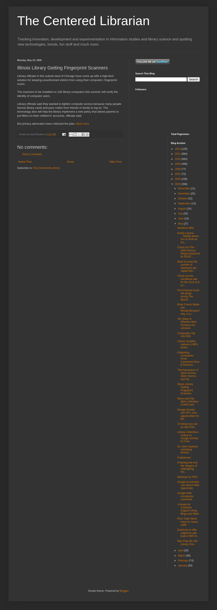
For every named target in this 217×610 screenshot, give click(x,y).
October (183, 198)
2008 (178, 169)
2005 (178, 184)
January (183, 565)
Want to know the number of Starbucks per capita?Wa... (187, 266)
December (184, 188)
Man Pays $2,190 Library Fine (187, 543)
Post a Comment (32, 154)
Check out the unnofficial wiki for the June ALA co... (188, 280)
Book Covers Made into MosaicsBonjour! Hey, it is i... (188, 309)
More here (82, 123)
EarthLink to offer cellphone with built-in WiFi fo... (188, 533)
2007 (178, 174)
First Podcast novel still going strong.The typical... (188, 295)
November (184, 193)
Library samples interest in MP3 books (187, 344)
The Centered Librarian (83, 21)
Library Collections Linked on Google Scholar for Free (188, 437)
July (180, 213)
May (180, 223)
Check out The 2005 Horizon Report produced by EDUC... (188, 252)
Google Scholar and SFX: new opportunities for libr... (188, 414)
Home (70, 161)
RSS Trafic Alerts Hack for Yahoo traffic (187, 521)
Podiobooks (184, 457)
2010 (178, 159)
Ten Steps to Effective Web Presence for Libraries (186, 323)
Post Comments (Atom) (46, 168)
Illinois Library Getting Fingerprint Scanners (185, 389)
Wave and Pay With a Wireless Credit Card (187, 401)
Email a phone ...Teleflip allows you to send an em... (188, 238)
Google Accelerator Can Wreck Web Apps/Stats (188, 485)
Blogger (123, 590)
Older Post (115, 161)
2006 (178, 178)
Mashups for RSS (187, 477)
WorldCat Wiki (185, 227)
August (182, 208)
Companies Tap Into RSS (186, 335)
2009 (178, 163)
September (184, 203)
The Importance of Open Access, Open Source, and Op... (187, 374)
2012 (178, 148)
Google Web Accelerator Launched (185, 496)
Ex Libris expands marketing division (187, 449)
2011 (178, 153)
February (183, 560)
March (182, 555)
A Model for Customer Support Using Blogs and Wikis (188, 509)
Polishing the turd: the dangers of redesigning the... (187, 467)
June (181, 218)
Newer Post (25, 161)
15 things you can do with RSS (187, 425)
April (181, 550)
